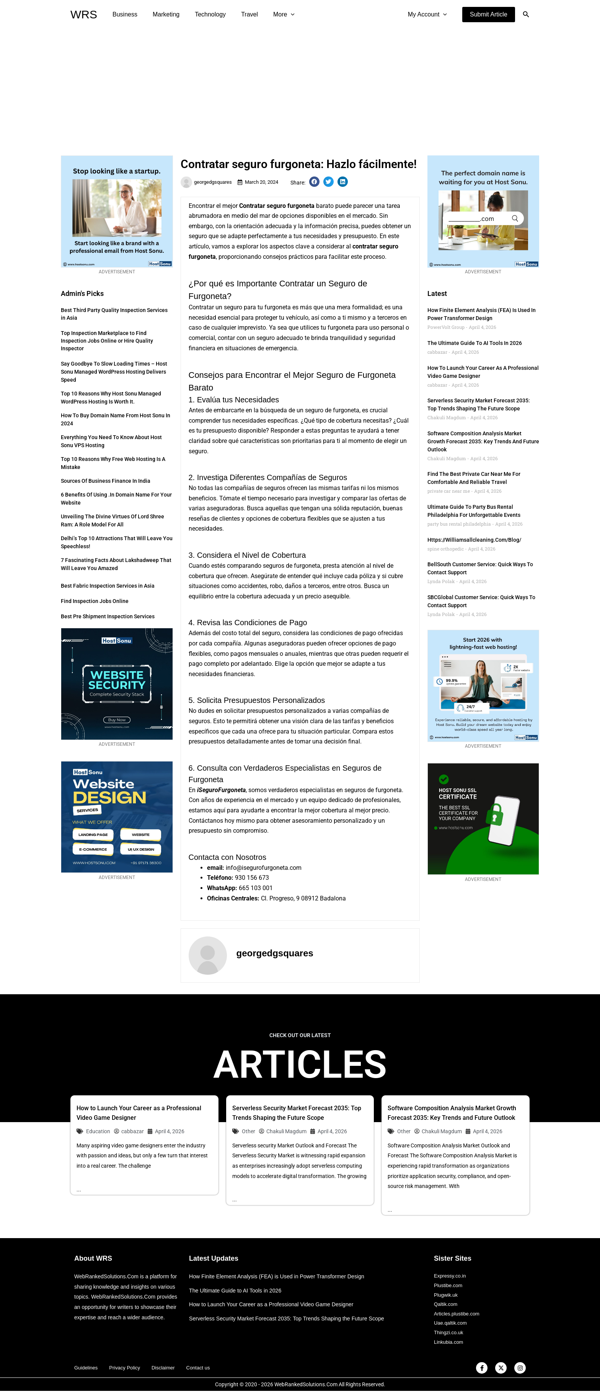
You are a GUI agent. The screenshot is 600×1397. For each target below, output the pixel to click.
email (214, 867)
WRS (83, 14)
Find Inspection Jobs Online (95, 601)
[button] (488, 14)
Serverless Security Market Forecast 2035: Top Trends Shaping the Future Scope (292, 1318)
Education (98, 1131)
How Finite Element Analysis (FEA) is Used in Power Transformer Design (282, 1276)
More (270, 14)
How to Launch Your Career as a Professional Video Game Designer (276, 1304)
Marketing (161, 14)
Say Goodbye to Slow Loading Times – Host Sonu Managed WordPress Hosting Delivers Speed (114, 372)
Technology (202, 14)
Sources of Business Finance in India (105, 481)
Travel (238, 14)
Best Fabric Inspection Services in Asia (108, 586)
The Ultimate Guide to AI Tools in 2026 (474, 343)
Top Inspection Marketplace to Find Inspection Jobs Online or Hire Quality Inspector (107, 340)
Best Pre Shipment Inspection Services (108, 616)
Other (248, 1131)
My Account (428, 14)
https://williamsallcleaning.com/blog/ (474, 540)
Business (123, 14)
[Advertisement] (300, 86)
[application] (277, 14)
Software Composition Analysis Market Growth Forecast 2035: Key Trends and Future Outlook (483, 441)
